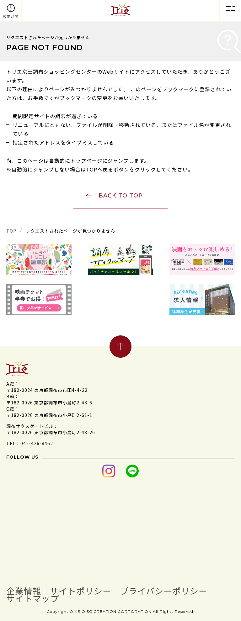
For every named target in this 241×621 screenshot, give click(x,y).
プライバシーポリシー (163, 591)
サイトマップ (32, 598)
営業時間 (11, 16)
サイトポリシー (80, 591)
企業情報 (23, 591)
